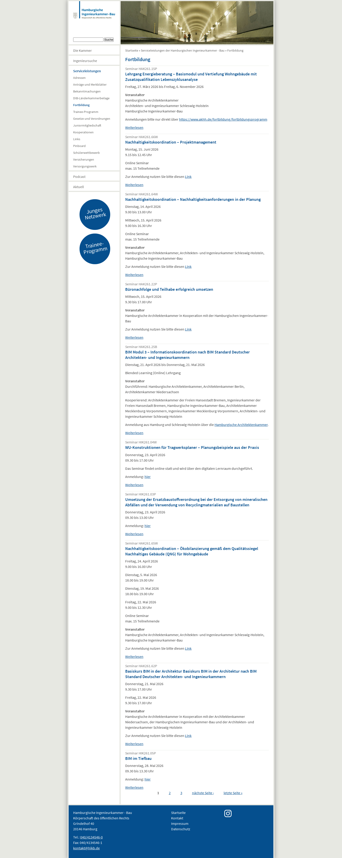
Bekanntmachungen (87, 91)
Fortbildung (81, 105)
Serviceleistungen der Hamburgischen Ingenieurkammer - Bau (183, 50)
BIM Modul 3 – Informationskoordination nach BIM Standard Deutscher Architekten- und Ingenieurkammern (187, 354)
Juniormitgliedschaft (87, 125)
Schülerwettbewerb (86, 153)
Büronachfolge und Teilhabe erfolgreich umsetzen (169, 289)
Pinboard (79, 146)
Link (188, 176)
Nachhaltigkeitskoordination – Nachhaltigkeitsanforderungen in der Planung (193, 199)
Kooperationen (83, 132)
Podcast (79, 176)
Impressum (179, 823)
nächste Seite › (203, 793)
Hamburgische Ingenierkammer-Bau (94, 14)
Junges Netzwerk (95, 213)
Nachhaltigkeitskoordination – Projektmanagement (170, 142)
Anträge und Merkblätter (90, 84)
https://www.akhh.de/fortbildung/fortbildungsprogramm (223, 119)
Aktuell (78, 186)
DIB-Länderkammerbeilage (91, 98)
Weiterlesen (134, 127)
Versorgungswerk (85, 166)
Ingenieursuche (85, 60)
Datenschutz (180, 829)
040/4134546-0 (91, 837)
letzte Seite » (233, 793)
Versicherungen (83, 159)
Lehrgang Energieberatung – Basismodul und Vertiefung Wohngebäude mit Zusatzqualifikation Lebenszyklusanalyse (191, 76)
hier (148, 476)
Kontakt (177, 818)
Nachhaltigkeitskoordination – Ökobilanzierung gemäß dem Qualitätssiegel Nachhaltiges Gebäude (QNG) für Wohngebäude (191, 551)
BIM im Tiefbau (138, 758)
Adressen (79, 78)
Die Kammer (82, 50)
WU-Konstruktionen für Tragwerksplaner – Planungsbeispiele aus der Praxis (192, 447)
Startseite (131, 50)
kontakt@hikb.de (86, 848)
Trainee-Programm (85, 112)
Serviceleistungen (87, 71)
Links (76, 139)
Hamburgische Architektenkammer (241, 424)
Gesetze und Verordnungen (91, 119)
